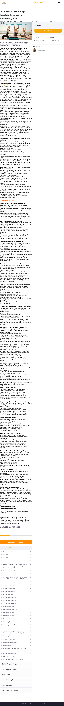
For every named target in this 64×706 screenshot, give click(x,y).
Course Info (4, 534)
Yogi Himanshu (42, 50)
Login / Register (56, 2)
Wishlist (35, 21)
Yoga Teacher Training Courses (15, 21)
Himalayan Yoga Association (9, 85)
